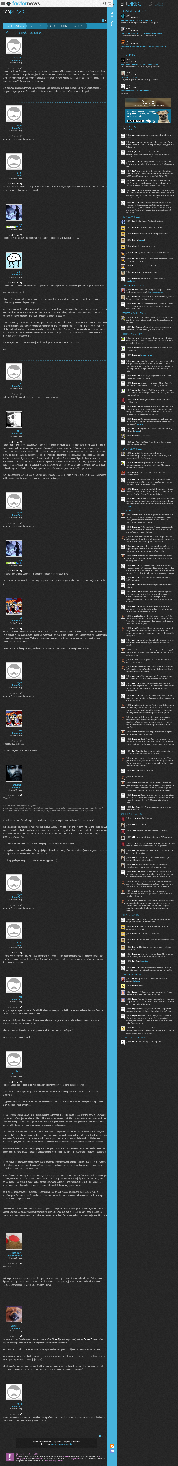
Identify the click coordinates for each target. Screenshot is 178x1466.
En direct (136, 3)
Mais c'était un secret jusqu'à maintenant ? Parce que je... (143, 22)
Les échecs (127, 93)
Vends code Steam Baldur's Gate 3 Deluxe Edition (142, 64)
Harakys (18, 1071)
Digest (160, 3)
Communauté (115, 719)
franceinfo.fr (148, 989)
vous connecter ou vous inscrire (60, 1444)
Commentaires (137, 11)
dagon (132, 59)
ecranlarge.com (149, 359)
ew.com (145, 244)
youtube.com (134, 285)
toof (20, 224)
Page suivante (106, 20)
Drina (20, 383)
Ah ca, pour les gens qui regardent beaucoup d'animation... (143, 79)
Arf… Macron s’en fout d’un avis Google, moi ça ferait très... (144, 66)
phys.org (151, 431)
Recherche (103, 4)
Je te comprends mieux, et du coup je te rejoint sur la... (142, 35)
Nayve (131, 85)
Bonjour (18, 1403)
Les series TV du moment (133, 77)
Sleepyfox (18, 57)
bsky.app (140, 1012)
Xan (20, 996)
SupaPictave (16, 1253)
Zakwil (132, 41)
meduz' (19, 272)
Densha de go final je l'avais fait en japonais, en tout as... (143, 48)
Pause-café (37, 25)
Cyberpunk (17, 785)
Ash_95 (19, 125)
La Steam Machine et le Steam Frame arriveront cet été (144, 33)
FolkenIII (18, 618)
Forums (131, 55)
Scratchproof (16, 1326)
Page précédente (94, 20)
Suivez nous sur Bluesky (116, 1460)
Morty (19, 431)
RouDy (19, 173)
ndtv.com (147, 438)
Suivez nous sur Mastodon (116, 1456)
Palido (132, 15)
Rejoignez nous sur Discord (116, 1451)
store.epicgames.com (162, 297)
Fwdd (131, 72)
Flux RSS (116, 1446)
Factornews (15, 25)
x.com (149, 513)
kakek (131, 28)
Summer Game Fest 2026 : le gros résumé (139, 20)
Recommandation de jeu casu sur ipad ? (139, 90)
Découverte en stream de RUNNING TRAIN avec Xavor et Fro (147, 46)
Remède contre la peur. (66, 25)
